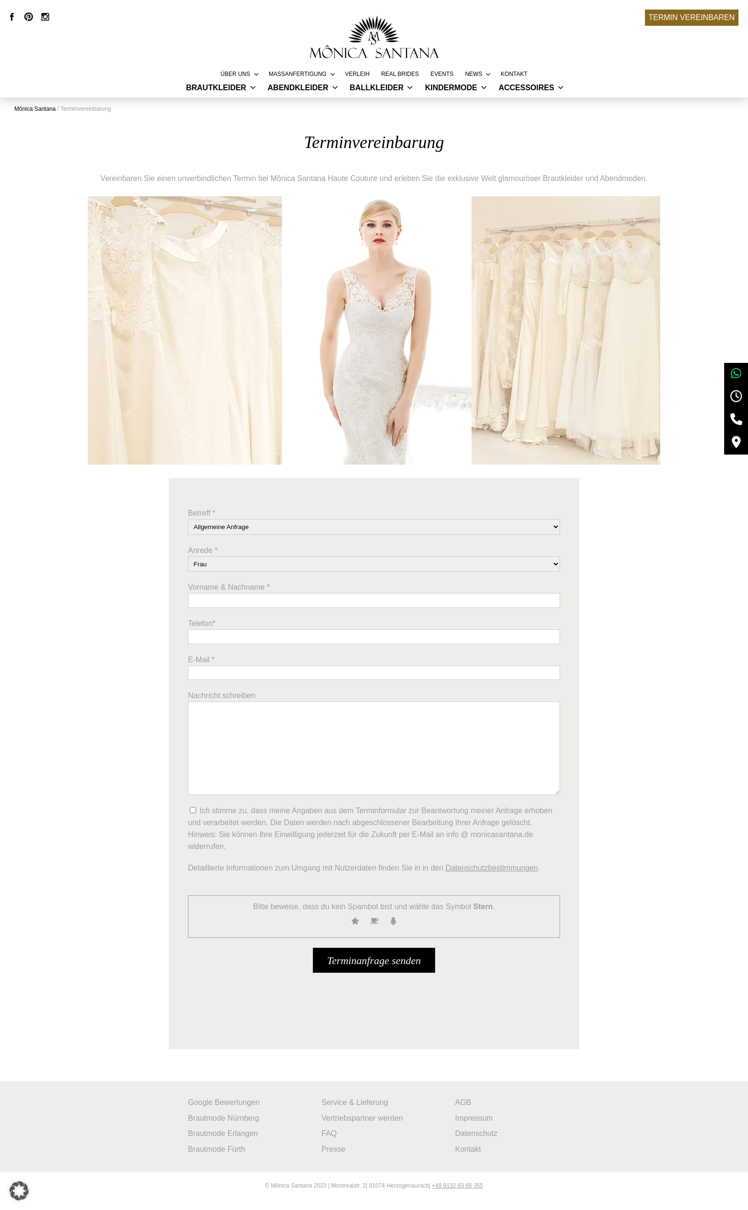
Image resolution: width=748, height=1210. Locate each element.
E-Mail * (201, 668)
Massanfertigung (297, 74)
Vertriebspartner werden (367, 1127)
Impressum (479, 1127)
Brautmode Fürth (221, 1156)
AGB (468, 1113)
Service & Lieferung (359, 1113)
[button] (21, 1189)
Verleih (357, 74)
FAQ (334, 1141)
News (473, 74)
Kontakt (514, 74)
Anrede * (203, 559)
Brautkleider (216, 88)
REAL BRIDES (400, 74)
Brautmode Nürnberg (228, 1127)
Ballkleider (377, 88)
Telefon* (202, 632)
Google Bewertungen (228, 1113)
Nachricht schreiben (221, 705)
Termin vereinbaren (692, 17)
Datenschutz (481, 1141)
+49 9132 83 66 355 (457, 1196)
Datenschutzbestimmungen (492, 877)
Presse (338, 1156)
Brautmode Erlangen (228, 1141)
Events (441, 74)
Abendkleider (298, 88)
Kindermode (451, 88)
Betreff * (202, 522)
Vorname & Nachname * (229, 596)
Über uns (235, 74)
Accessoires (526, 88)
